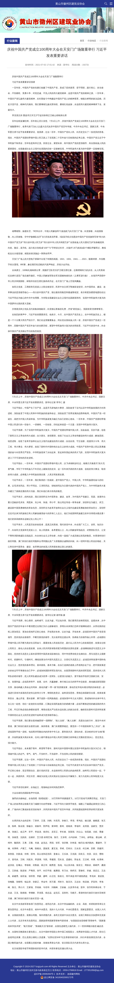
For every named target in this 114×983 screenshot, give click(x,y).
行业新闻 (12, 40)
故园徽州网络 (73, 974)
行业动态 (92, 40)
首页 (82, 40)
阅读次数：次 (80, 65)
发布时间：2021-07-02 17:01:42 (40, 65)
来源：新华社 (63, 65)
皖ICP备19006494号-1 (44, 974)
